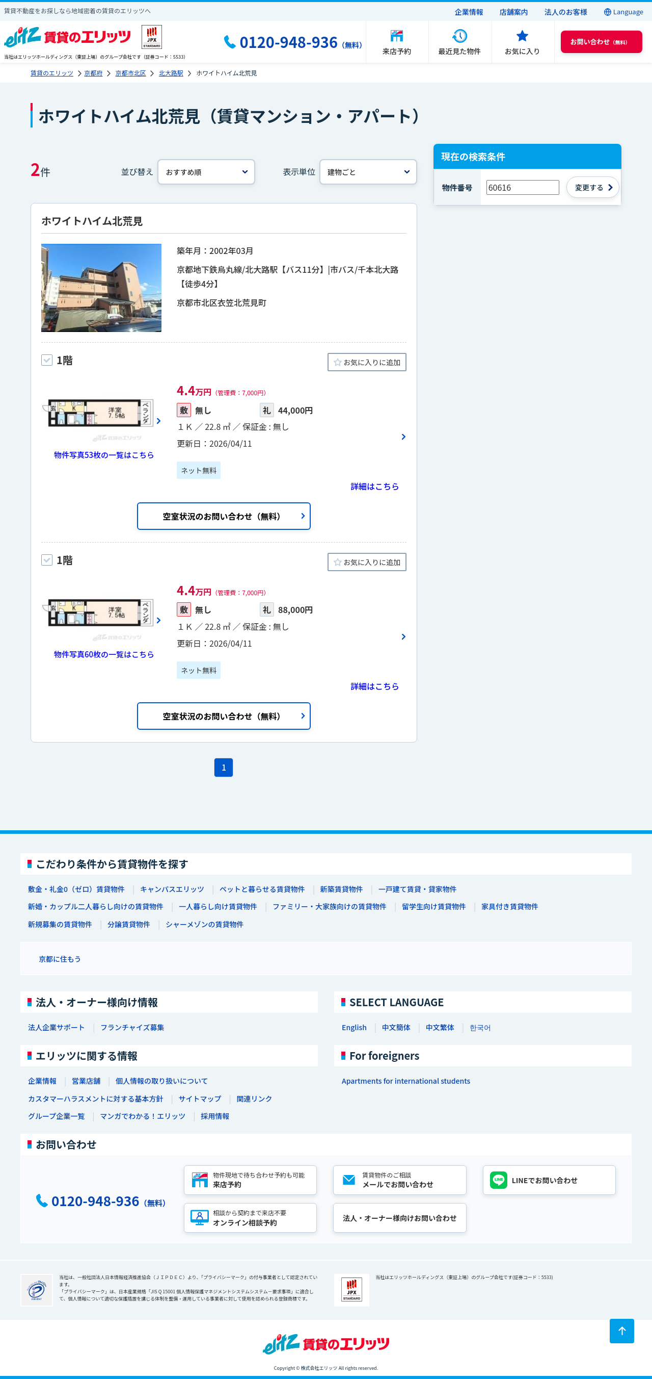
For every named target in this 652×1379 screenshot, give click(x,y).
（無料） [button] (600, 41)
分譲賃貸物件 (128, 924)
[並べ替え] (206, 172)
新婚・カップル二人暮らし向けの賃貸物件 (96, 906)
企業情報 (469, 12)
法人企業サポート (56, 1027)
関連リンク (254, 1098)
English (354, 1027)
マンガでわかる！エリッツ (142, 1116)
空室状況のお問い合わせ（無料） (223, 516)
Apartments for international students (406, 1081)
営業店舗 (86, 1081)
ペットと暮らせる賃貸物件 (262, 889)
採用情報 (215, 1116)
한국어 (480, 1027)
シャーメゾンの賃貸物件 (204, 924)
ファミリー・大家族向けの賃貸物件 (330, 906)
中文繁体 (440, 1027)
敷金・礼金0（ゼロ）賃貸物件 (76, 889)
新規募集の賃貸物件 (60, 924)
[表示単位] (368, 172)
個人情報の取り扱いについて (162, 1081)
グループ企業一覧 (56, 1116)
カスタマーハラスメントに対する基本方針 (95, 1098)
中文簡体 (396, 1027)
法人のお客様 (566, 12)
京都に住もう (60, 959)
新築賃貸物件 (341, 889)
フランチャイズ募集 (132, 1027)
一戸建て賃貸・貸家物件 (417, 889)
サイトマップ (199, 1098)
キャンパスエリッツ (172, 889)
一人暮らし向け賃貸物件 (218, 906)
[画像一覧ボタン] (101, 420)
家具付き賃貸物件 (509, 906)
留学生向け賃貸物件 (434, 906)
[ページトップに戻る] (622, 1331)
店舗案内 (514, 12)
